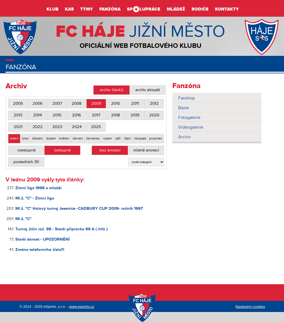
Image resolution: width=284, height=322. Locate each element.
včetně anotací (146, 150)
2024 (77, 126)
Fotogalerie (189, 117)
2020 (154, 115)
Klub (52, 9)
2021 (18, 126)
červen (78, 138)
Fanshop (186, 98)
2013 (18, 115)
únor (25, 138)
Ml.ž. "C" (23, 218)
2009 (96, 103)
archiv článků (111, 90)
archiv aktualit (147, 90)
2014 (37, 115)
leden (14, 138)
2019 (135, 115)
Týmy (86, 9)
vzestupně (26, 150)
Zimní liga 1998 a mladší (38, 188)
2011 (135, 103)
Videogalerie (190, 127)
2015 (57, 115)
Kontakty (227, 9)
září (118, 138)
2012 (154, 103)
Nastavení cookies (250, 306)
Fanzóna (110, 9)
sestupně (62, 150)
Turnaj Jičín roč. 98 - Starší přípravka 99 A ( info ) (61, 229)
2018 (115, 115)
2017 (96, 115)
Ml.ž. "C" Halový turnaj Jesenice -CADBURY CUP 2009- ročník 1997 (79, 208)
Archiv (184, 137)
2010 (115, 103)
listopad (140, 138)
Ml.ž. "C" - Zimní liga (34, 198)
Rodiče (200, 9)
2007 (57, 103)
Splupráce (143, 9)
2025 (96, 126)
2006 (38, 103)
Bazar (183, 108)
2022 (38, 126)
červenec (93, 138)
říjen (127, 138)
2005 (18, 103)
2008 (77, 103)
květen (64, 138)
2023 (57, 126)
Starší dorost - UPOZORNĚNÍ (42, 239)
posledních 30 (26, 161)
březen (37, 138)
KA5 (69, 9)
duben (51, 138)
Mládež (176, 9)
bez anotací (109, 150)
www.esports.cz (81, 306)
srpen (107, 138)
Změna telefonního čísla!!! (39, 249)
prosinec (155, 138)
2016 (76, 115)
